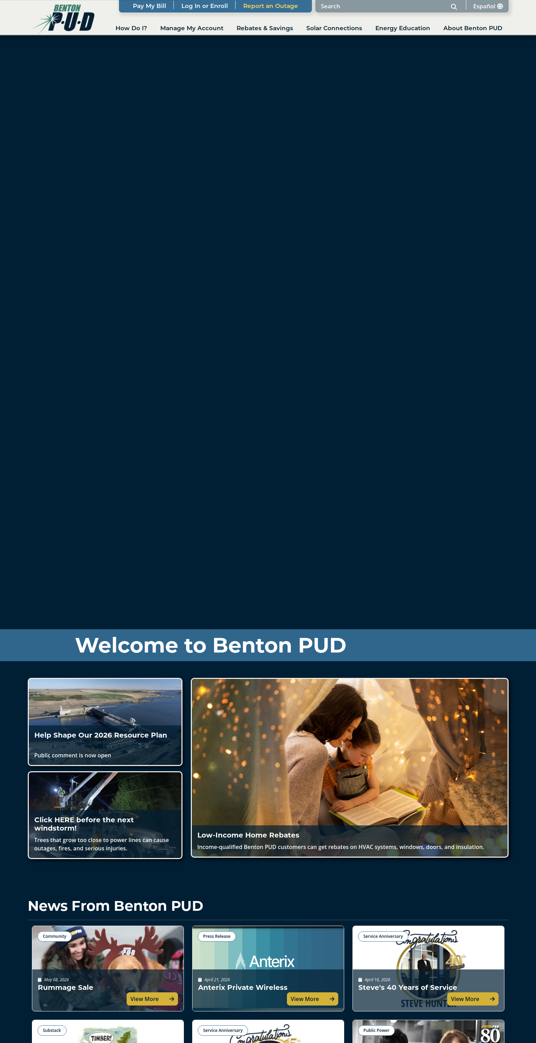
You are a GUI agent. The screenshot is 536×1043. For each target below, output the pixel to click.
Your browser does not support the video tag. (268, 348)
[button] (105, 722)
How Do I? (131, 29)
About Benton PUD (472, 29)
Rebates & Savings (265, 29)
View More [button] (144, 999)
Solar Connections (334, 29)
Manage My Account (191, 29)
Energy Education (402, 29)
